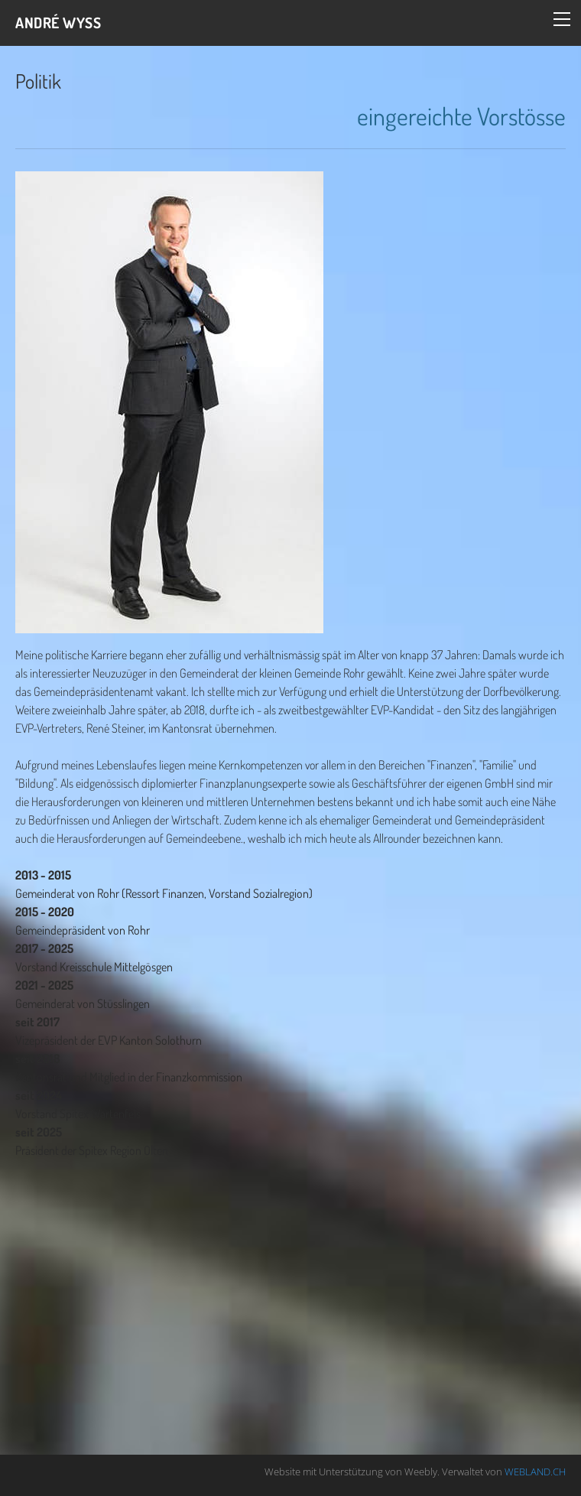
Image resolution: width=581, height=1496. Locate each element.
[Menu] (562, 19)
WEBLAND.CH (535, 1471)
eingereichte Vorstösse (461, 116)
